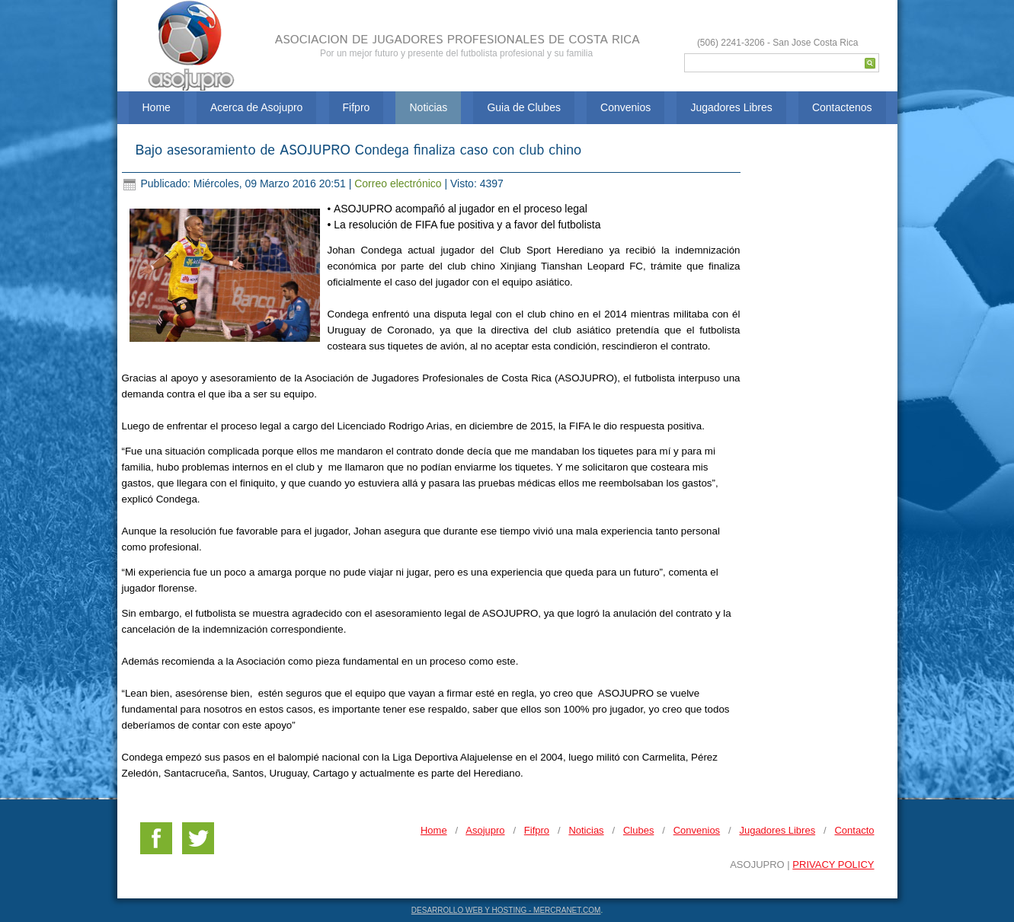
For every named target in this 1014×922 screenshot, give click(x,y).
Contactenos (842, 107)
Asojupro (484, 830)
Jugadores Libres (731, 107)
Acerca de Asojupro (256, 107)
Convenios (625, 107)
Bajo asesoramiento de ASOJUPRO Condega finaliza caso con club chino (359, 151)
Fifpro (356, 107)
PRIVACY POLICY (833, 864)
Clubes (638, 830)
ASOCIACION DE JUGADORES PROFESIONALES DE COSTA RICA (457, 40)
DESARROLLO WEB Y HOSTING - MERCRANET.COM (506, 910)
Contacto (854, 830)
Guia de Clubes (524, 107)
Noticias (428, 107)
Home (156, 107)
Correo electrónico (399, 183)
